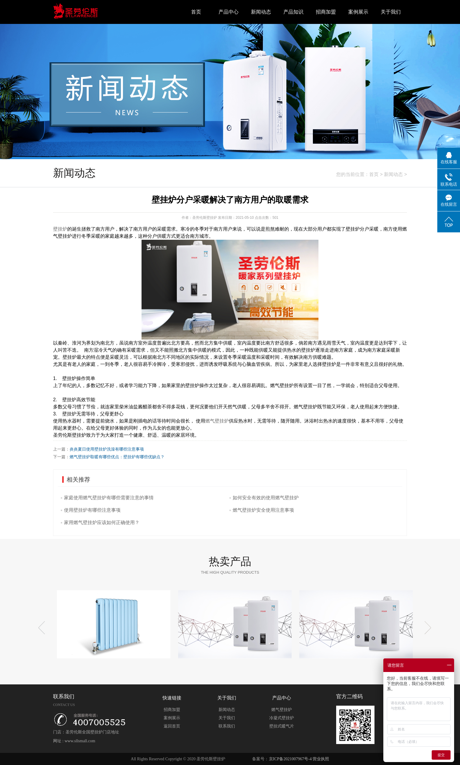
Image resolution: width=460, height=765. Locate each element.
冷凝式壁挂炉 (281, 718)
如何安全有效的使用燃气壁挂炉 (266, 497)
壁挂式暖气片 (281, 726)
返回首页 (172, 726)
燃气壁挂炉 (217, 420)
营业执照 (321, 759)
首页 (196, 12)
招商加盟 (326, 12)
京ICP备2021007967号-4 (290, 759)
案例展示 (358, 12)
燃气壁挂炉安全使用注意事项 (263, 510)
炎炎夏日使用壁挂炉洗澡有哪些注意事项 (107, 449)
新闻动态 (261, 12)
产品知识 (293, 12)
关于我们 (391, 12)
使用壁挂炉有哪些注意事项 (92, 510)
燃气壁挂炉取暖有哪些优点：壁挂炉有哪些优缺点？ (117, 456)
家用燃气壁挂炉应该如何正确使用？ (101, 522)
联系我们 (226, 726)
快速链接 (171, 697)
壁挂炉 (60, 228)
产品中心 (228, 12)
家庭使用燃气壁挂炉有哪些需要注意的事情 (109, 497)
